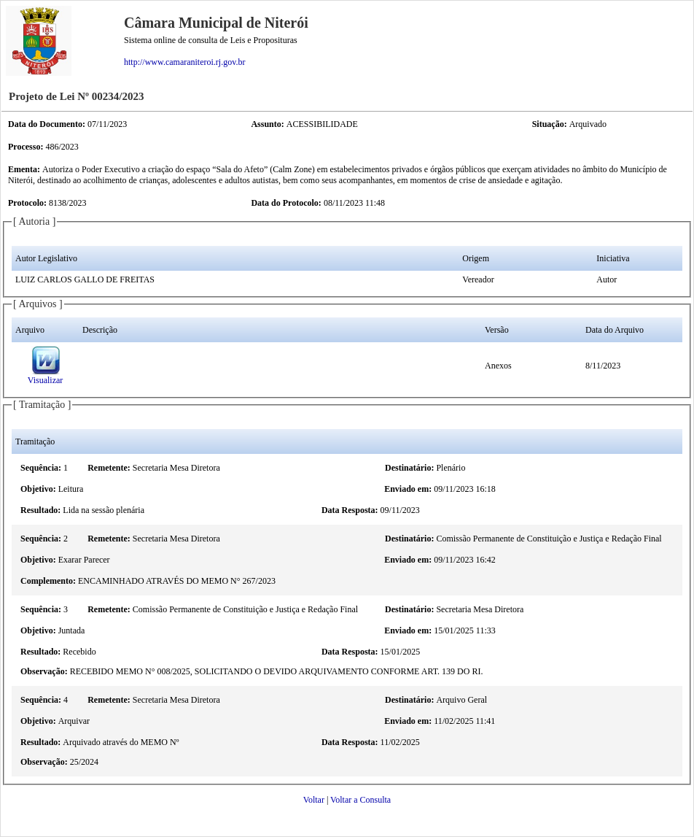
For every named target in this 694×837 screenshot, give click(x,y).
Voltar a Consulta (360, 800)
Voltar (313, 800)
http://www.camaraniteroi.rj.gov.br (184, 62)
